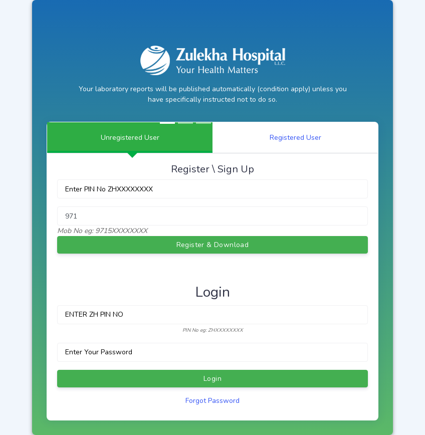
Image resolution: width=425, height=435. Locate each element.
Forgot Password (212, 400)
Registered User (295, 137)
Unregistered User (130, 137)
